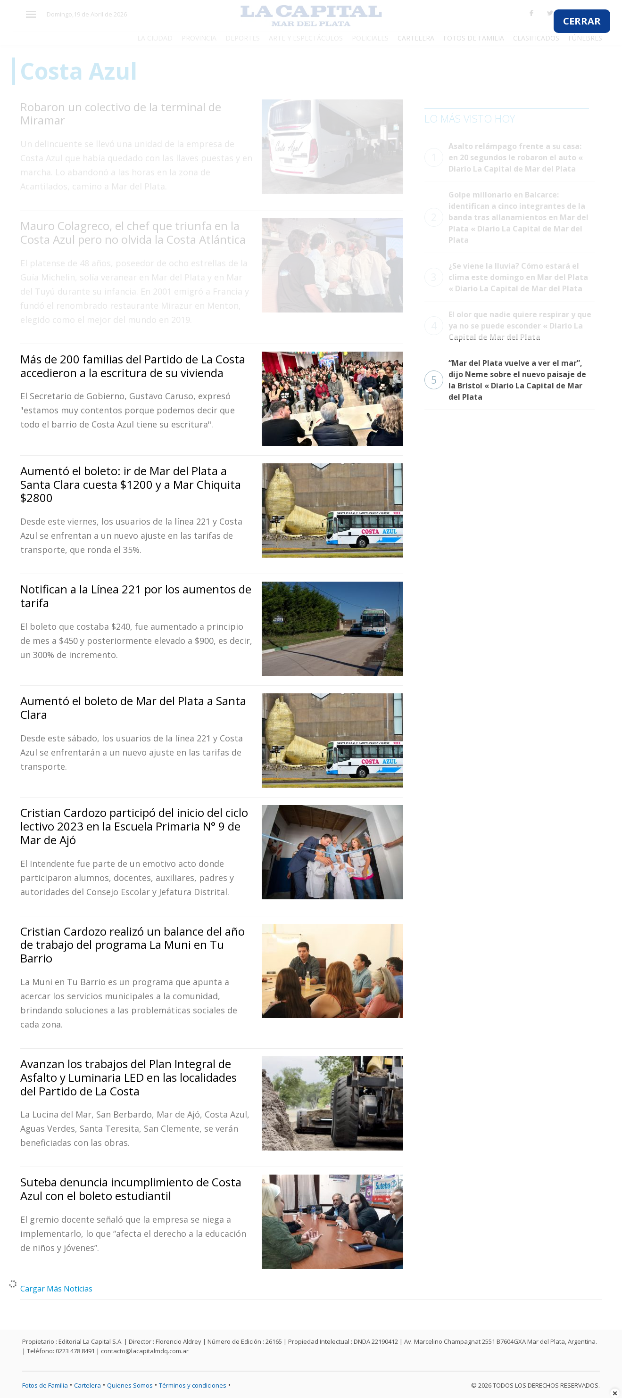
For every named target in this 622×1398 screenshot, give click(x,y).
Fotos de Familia (45, 1385)
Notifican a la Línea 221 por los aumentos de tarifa (135, 595)
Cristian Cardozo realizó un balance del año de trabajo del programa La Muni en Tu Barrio (132, 944)
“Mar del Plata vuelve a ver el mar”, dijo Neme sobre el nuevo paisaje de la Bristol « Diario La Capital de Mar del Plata (505, 380)
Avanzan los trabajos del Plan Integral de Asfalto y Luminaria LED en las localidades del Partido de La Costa (128, 1077)
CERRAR (582, 21)
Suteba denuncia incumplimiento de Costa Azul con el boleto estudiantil (130, 1188)
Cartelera (87, 1385)
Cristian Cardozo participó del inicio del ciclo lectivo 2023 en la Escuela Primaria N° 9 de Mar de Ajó (134, 826)
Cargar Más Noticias (56, 1288)
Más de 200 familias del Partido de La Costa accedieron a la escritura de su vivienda (132, 365)
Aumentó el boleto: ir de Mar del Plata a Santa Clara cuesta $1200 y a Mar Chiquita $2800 (130, 484)
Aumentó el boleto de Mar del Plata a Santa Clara (133, 707)
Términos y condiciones (192, 1385)
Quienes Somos (130, 1385)
